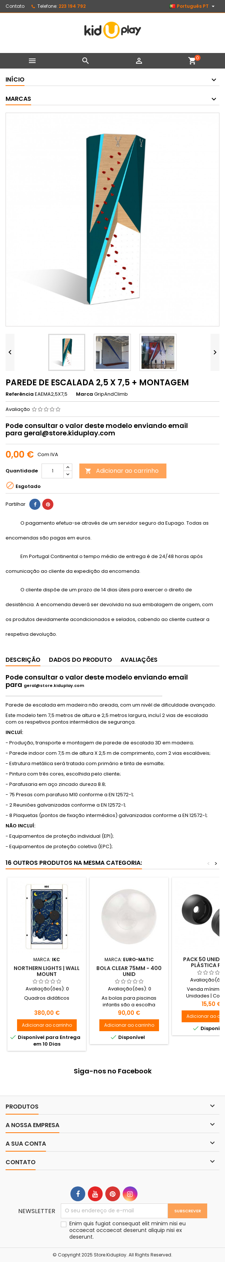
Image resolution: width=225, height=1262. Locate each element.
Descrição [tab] (23, 659)
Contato (15, 6)
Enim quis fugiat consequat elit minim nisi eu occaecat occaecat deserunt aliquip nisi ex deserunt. (127, 1230)
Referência (20, 394)
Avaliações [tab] (139, 659)
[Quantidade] (53, 471)
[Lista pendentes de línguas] (192, 6)
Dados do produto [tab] (80, 659)
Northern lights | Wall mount (47, 971)
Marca (84, 394)
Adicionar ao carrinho (122, 470)
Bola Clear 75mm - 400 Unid (129, 971)
